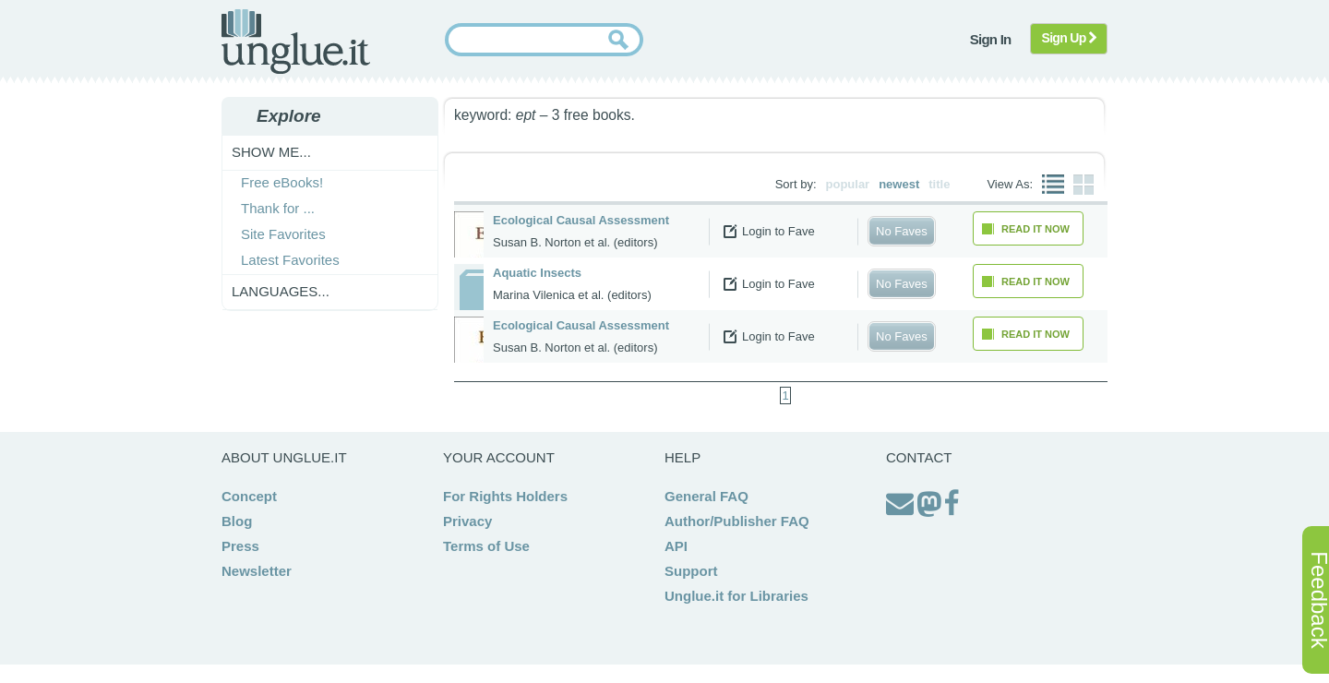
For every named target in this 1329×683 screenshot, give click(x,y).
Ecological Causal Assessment (581, 220)
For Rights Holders (505, 496)
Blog (237, 521)
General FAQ (706, 496)
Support (691, 571)
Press (240, 546)
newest (899, 184)
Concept (249, 496)
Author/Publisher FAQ (736, 521)
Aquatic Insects (537, 273)
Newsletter (257, 571)
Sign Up (1069, 37)
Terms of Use (486, 546)
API (676, 546)
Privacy (467, 521)
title (939, 184)
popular (848, 184)
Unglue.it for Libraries (736, 596)
